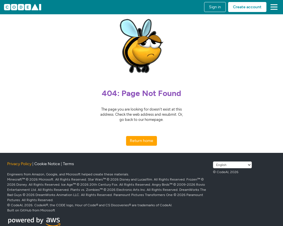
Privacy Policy (19, 163)
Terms (68, 163)
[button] (272, 7)
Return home (141, 140)
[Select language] (232, 164)
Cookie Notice (47, 163)
